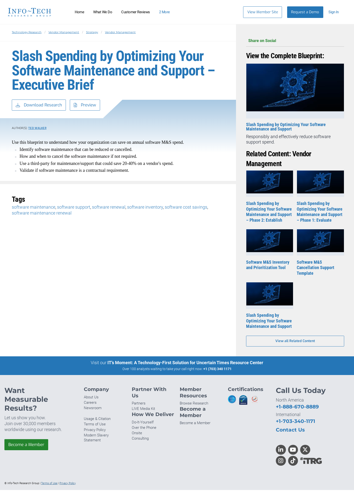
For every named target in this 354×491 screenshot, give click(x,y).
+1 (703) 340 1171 (217, 370)
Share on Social (295, 41)
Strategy (92, 32)
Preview (89, 105)
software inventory (145, 207)
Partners (139, 404)
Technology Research (27, 32)
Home (79, 12)
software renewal (108, 207)
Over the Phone (144, 428)
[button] (336, 12)
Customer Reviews (135, 12)
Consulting (140, 439)
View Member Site (262, 12)
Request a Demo (305, 12)
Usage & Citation (97, 420)
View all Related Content (295, 341)
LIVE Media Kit (143, 409)
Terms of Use (95, 425)
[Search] (231, 12)
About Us (91, 398)
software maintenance (33, 207)
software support (73, 207)
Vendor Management (63, 32)
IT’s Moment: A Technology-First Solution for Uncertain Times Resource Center (185, 363)
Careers (90, 403)
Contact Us (290, 431)
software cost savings (186, 207)
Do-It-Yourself (143, 423)
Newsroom (93, 409)
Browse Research (194, 404)
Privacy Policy (95, 430)
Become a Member (28, 446)
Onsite (137, 434)
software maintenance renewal (42, 213)
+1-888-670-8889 (297, 407)
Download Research (40, 105)
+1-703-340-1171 (295, 422)
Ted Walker (37, 129)
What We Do (102, 12)
